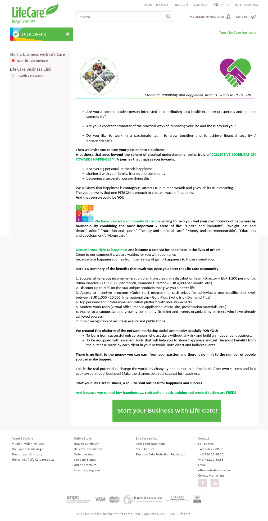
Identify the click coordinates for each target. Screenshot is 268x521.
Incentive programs (29, 75)
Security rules (145, 449)
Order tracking (83, 454)
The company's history (27, 454)
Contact (200, 5)
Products (181, 5)
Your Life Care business (32, 61)
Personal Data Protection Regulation (160, 454)
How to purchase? (86, 444)
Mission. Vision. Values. (28, 444)
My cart (246, 17)
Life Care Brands (85, 459)
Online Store (83, 438)
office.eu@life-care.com (214, 470)
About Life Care (156, 5)
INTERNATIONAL (246, 5)
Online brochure (85, 465)
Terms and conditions (150, 444)
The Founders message (27, 449)
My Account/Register (207, 17)
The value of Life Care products (33, 459)
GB (219, 5)
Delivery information (88, 449)
